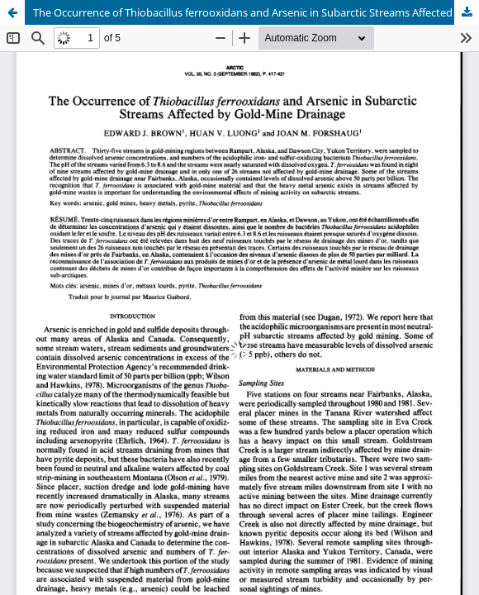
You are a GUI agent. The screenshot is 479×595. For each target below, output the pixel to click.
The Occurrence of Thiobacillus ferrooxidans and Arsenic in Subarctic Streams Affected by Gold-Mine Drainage (256, 12)
